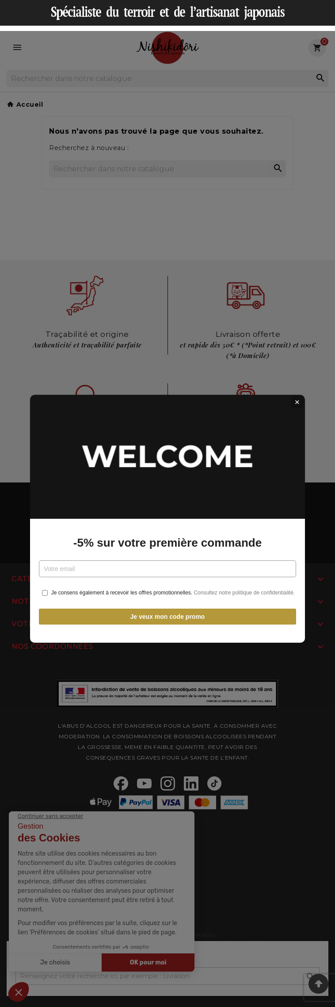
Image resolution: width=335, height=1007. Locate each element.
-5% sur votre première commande (167, 527)
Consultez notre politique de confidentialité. (244, 578)
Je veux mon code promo (167, 601)
